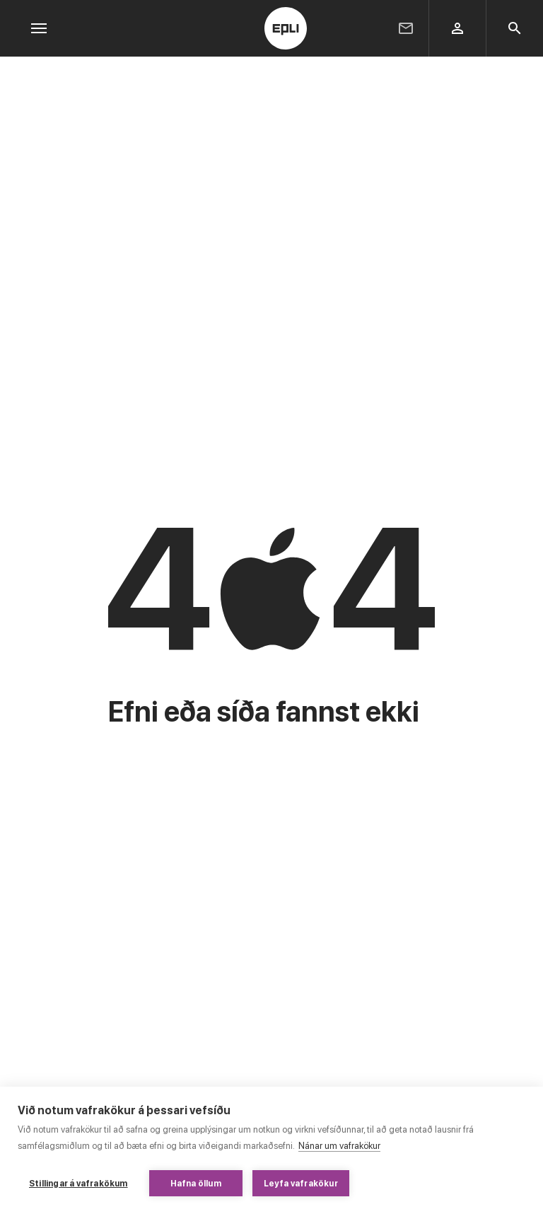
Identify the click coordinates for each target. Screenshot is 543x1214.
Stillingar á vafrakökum (78, 1184)
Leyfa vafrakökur (301, 1184)
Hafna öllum (195, 1184)
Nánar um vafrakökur (339, 1145)
